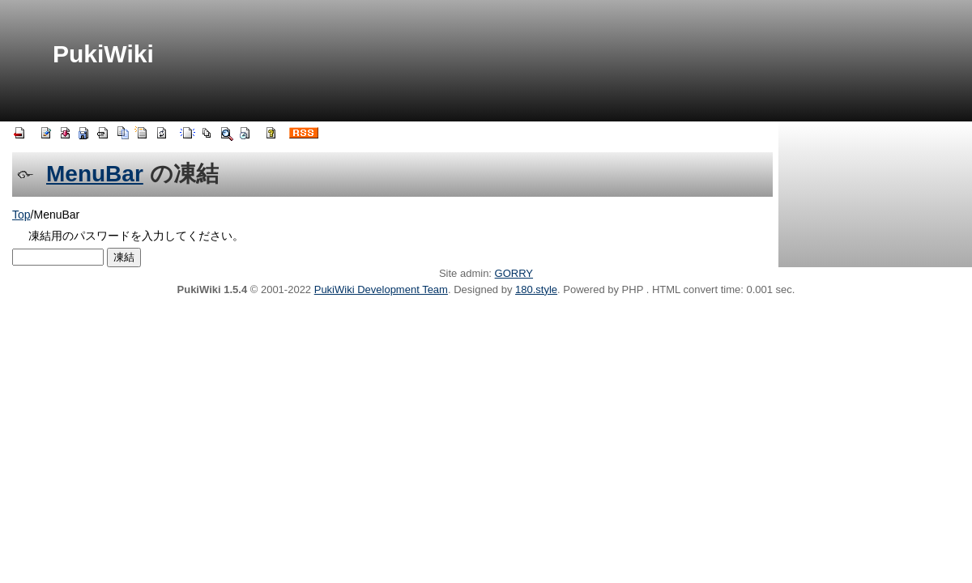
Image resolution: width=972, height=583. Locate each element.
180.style (536, 289)
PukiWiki (103, 53)
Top (21, 214)
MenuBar (94, 173)
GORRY (514, 273)
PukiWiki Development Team (381, 289)
